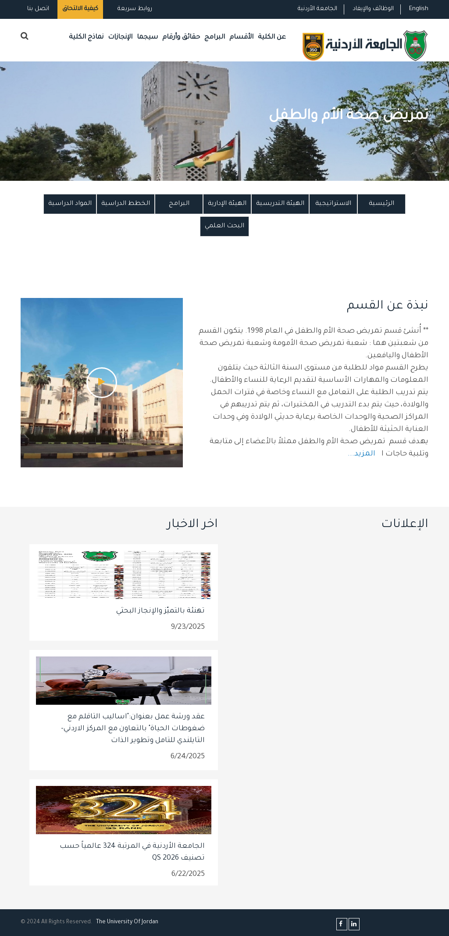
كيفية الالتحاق (80, 9)
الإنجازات (120, 37)
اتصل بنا (38, 9)
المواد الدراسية (70, 204)
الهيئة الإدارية (227, 204)
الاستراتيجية (333, 204)
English (418, 9)
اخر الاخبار (192, 525)
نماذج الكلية (86, 37)
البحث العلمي (224, 226)
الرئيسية (381, 204)
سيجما (147, 37)
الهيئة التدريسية (280, 204)
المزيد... (362, 454)
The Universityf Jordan (127, 922)
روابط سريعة (134, 9)
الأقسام (241, 37)
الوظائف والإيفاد (373, 9)
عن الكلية (272, 37)
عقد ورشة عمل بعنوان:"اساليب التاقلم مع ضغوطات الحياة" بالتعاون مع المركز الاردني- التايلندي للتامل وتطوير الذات (133, 729)
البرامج (214, 37)
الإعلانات (404, 525)
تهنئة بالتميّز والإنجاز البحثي (160, 611)
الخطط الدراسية (125, 204)
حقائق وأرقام (181, 37)
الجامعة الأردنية (317, 9)
